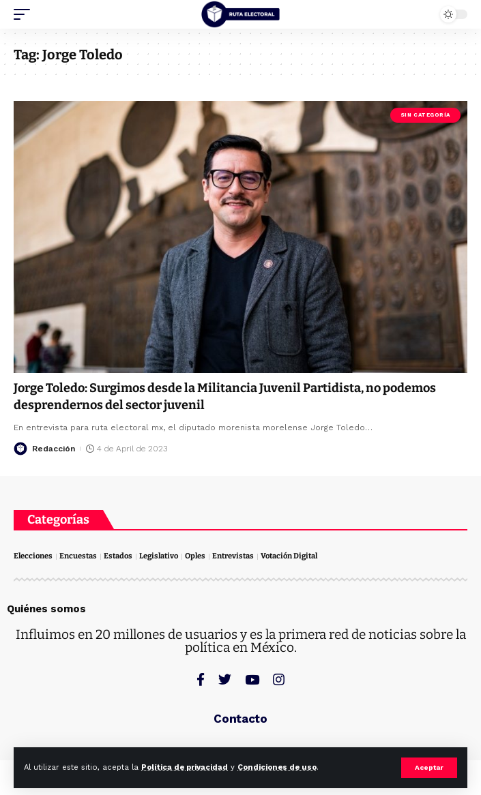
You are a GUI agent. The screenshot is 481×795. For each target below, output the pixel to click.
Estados (118, 556)
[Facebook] (201, 679)
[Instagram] (278, 679)
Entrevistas (233, 556)
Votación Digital (289, 556)
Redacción (53, 448)
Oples (195, 556)
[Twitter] (225, 679)
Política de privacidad (184, 767)
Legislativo (158, 556)
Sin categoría (425, 115)
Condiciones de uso (277, 767)
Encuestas (78, 556)
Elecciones (33, 556)
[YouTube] (252, 679)
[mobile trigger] (25, 14)
